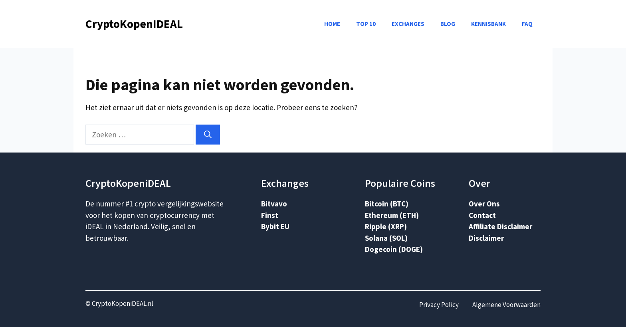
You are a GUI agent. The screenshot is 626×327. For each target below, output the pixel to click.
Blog (447, 24)
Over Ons (484, 203)
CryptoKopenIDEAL (134, 23)
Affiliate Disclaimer (500, 226)
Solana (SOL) (386, 238)
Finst (269, 215)
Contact (482, 215)
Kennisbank (488, 24)
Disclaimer (486, 238)
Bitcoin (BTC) (386, 203)
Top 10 (366, 24)
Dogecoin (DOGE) (394, 249)
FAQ (527, 24)
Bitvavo (274, 203)
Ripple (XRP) (386, 226)
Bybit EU (275, 226)
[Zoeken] (208, 135)
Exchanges (408, 24)
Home (332, 24)
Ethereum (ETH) (392, 215)
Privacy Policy (439, 304)
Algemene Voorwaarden (506, 304)
